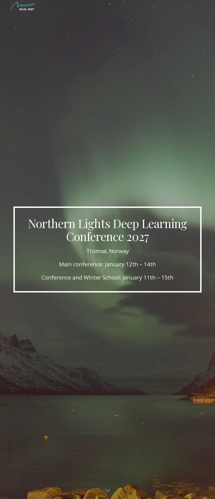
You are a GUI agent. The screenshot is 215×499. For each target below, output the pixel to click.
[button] (107, 490)
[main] (107, 249)
